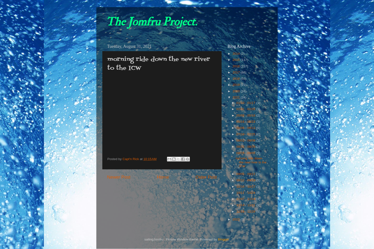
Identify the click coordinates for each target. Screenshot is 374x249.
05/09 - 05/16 (246, 115)
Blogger (223, 239)
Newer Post (118, 177)
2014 (237, 53)
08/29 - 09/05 (246, 153)
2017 (237, 72)
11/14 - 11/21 (246, 205)
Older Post (206, 177)
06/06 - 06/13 (246, 128)
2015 (237, 60)
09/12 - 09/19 (246, 180)
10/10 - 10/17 (246, 186)
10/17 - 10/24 (246, 193)
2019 (237, 85)
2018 (237, 78)
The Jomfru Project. (151, 22)
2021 (237, 97)
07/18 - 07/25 (246, 134)
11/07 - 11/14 (246, 199)
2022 (237, 219)
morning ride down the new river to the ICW (251, 162)
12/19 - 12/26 (246, 211)
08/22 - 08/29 (246, 146)
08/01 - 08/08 (246, 140)
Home (163, 177)
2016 (237, 66)
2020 (237, 91)
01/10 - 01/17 (246, 103)
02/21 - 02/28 (246, 109)
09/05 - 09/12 (246, 174)
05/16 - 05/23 (246, 121)
